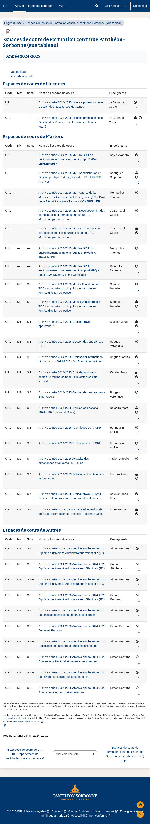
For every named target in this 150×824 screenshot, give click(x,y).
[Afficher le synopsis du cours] (137, 108)
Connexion (140, 5)
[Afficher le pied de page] (140, 814)
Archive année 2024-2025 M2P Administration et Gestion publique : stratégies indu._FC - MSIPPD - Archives (70, 177)
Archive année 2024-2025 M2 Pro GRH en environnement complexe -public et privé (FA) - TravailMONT (68, 252)
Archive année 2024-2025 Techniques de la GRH (69, 427)
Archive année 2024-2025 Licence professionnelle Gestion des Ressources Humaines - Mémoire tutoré (70, 122)
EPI (6, 6)
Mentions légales (35, 811)
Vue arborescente (22, 76)
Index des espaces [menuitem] (40, 6)
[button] (97, 6)
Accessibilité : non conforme (89, 815)
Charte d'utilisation (80, 811)
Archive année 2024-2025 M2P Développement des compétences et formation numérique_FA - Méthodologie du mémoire (71, 215)
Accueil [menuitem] (19, 6)
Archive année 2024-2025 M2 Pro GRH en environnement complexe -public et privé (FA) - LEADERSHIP (68, 159)
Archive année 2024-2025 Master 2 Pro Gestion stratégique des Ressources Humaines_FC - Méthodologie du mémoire (69, 233)
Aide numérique (104, 811)
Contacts (57, 811)
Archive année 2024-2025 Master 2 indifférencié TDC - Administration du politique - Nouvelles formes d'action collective (69, 288)
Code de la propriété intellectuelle (25, 722)
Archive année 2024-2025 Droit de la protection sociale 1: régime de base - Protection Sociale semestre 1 (68, 377)
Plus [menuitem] (60, 6)
